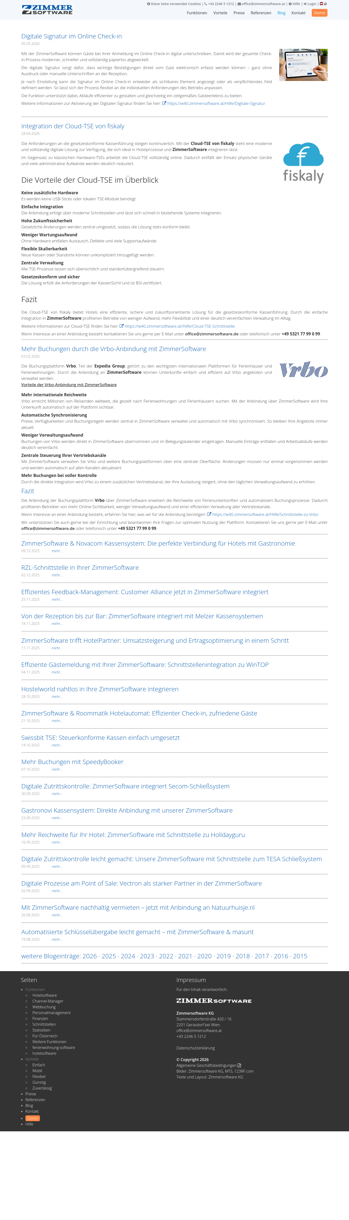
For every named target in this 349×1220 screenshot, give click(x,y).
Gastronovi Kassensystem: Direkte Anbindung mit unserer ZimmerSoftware (127, 810)
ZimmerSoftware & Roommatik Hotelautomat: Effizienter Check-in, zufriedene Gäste (139, 713)
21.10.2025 (41, 720)
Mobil (37, 1070)
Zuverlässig (42, 1088)
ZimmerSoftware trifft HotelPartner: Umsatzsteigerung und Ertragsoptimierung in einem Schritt (155, 640)
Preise (239, 12)
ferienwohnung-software (53, 1047)
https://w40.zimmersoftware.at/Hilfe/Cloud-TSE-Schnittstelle (177, 326)
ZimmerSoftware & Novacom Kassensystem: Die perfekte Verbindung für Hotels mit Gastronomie (158, 543)
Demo (319, 12)
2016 (281, 956)
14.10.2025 (41, 745)
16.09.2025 (41, 842)
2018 (242, 956)
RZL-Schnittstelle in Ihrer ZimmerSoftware (80, 567)
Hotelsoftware (44, 995)
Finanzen (40, 1018)
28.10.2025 (41, 696)
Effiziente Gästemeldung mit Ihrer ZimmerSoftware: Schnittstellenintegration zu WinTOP (145, 664)
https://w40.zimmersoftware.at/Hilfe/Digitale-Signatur (213, 103)
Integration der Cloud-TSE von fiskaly (72, 126)
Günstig (39, 1082)
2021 (185, 956)
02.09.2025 (41, 890)
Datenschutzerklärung (195, 1048)
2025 (109, 956)
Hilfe (294, 3)
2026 (90, 956)
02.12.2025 (41, 574)
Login (310, 3)
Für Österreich (45, 1036)
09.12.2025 (41, 550)
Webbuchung (44, 1007)
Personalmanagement (51, 1012)
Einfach (38, 1065)
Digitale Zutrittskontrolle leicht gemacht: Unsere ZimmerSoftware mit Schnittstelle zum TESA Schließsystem (171, 858)
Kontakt (299, 12)
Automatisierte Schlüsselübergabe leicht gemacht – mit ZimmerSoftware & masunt (137, 931)
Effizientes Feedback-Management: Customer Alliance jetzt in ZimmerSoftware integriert (145, 591)
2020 (204, 956)
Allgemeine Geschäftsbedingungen (208, 1065)
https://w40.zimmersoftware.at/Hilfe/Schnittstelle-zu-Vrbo (262, 514)
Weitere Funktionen (49, 1041)
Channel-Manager (47, 1001)
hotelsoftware (44, 1053)
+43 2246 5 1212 (219, 3)
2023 (147, 956)
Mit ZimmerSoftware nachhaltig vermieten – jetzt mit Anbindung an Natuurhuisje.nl (138, 907)
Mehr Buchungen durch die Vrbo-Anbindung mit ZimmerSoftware (113, 348)
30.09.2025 (41, 793)
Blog (282, 12)
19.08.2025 (41, 939)
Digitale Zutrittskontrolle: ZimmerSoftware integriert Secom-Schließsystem (125, 786)
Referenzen (261, 12)
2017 (262, 956)
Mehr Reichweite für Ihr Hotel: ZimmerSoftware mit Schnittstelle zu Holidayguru (133, 834)
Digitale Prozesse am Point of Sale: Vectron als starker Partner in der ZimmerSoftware (141, 883)
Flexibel (39, 1076)
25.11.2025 (41, 599)
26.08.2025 (41, 914)
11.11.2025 (41, 647)
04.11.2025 (41, 672)
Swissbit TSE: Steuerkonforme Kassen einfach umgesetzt (100, 737)
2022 (166, 956)
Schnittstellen (44, 1024)
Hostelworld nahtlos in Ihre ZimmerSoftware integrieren (100, 689)
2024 (128, 956)
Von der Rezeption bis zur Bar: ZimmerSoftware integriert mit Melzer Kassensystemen (142, 616)
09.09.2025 (41, 866)
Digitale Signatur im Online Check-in (71, 36)
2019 (223, 956)
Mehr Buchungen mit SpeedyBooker (72, 761)
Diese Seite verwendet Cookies (174, 3)
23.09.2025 (41, 817)
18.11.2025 (41, 623)
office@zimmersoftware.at (261, 3)
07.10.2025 (41, 769)
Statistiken (41, 1030)
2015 (300, 956)
